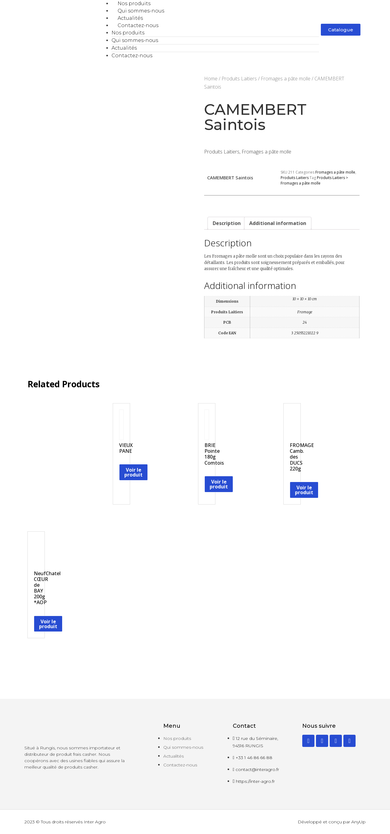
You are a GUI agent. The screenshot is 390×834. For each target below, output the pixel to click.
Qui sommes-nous (141, 11)
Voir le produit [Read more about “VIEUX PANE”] (133, 472)
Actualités (130, 18)
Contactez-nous (138, 25)
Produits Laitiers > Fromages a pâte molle (314, 180)
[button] (340, 30)
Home (211, 78)
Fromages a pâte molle (285, 78)
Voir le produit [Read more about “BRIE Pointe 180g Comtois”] (219, 484)
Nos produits (134, 3)
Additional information (277, 223)
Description (227, 223)
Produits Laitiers (239, 78)
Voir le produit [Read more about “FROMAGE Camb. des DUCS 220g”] (304, 490)
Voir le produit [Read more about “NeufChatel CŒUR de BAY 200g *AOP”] (48, 624)
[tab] (226, 223)
